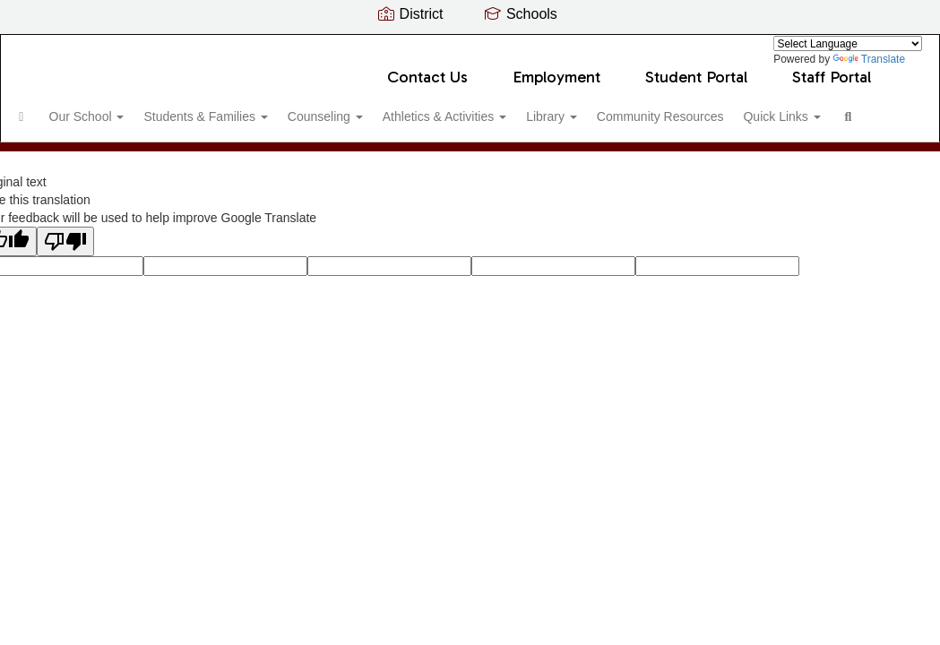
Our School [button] (122, 107)
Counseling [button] (374, 107)
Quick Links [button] (79, 152)
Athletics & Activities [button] (501, 107)
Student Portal (696, 68)
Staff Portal (831, 68)
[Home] (49, 107)
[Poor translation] (65, 332)
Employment (556, 68)
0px (873, 210)
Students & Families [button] (247, 107)
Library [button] (615, 107)
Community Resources (731, 107)
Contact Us (427, 68)
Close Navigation (235, 159)
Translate (868, 59)
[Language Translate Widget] (847, 43)
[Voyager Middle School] (470, 46)
